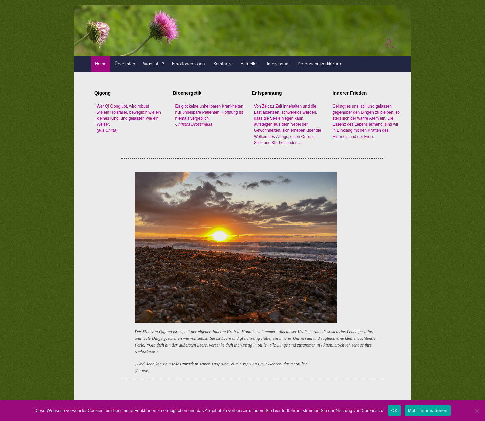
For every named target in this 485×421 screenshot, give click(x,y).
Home (100, 63)
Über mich (125, 63)
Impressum (278, 63)
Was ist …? (153, 63)
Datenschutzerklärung (320, 63)
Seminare (223, 63)
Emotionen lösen (188, 63)
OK (394, 410)
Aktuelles (250, 63)
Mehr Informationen (427, 410)
